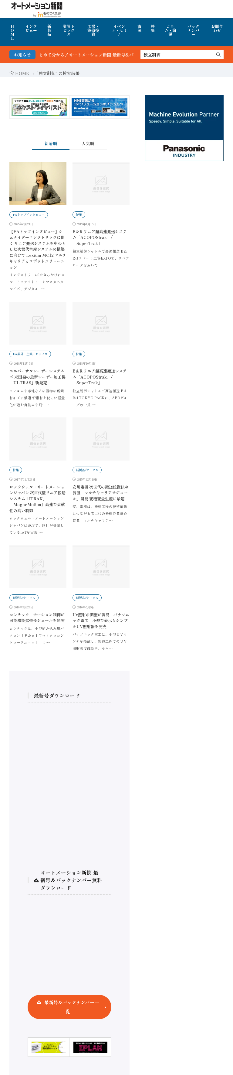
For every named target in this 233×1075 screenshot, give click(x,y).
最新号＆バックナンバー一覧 (71, 1007)
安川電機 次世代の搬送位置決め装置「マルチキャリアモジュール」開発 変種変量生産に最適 (101, 493)
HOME (12, 32)
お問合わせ (217, 28)
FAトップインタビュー (29, 214)
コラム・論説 (170, 30)
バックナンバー (193, 30)
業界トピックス (69, 30)
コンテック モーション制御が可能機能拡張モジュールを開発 (37, 618)
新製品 (49, 30)
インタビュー (31, 28)
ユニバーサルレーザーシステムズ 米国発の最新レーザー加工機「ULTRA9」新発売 (37, 377)
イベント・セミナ (119, 30)
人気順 (88, 143)
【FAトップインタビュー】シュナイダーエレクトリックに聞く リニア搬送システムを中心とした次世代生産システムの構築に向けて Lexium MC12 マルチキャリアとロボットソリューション (37, 249)
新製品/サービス (87, 470)
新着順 (51, 143)
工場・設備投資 (93, 30)
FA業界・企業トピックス (30, 354)
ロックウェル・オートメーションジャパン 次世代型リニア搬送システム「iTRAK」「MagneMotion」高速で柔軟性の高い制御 (37, 498)
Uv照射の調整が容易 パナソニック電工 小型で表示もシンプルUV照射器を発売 (101, 620)
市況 (139, 28)
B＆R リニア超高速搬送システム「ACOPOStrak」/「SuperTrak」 (100, 237)
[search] (218, 55)
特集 (153, 28)
